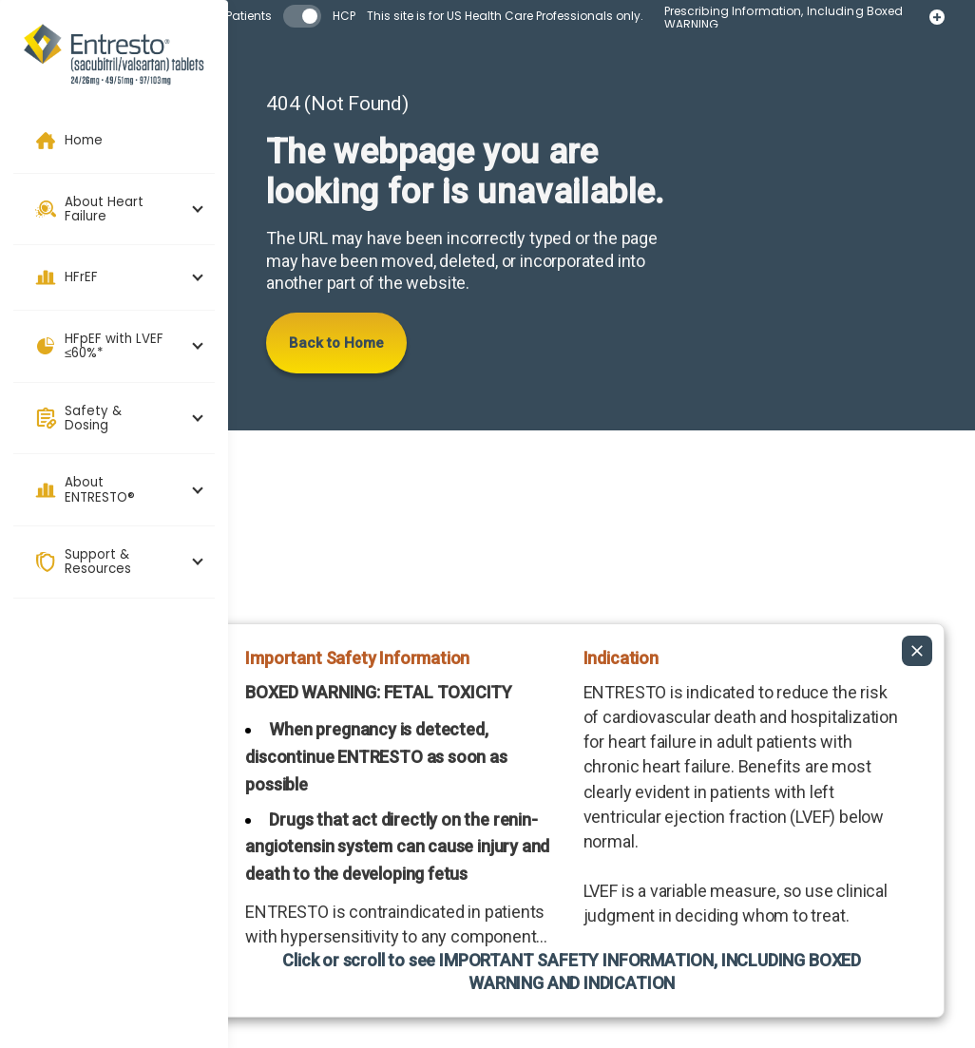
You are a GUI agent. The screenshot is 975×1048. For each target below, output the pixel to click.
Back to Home (336, 343)
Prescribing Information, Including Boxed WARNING (796, 18)
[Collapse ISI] (917, 598)
